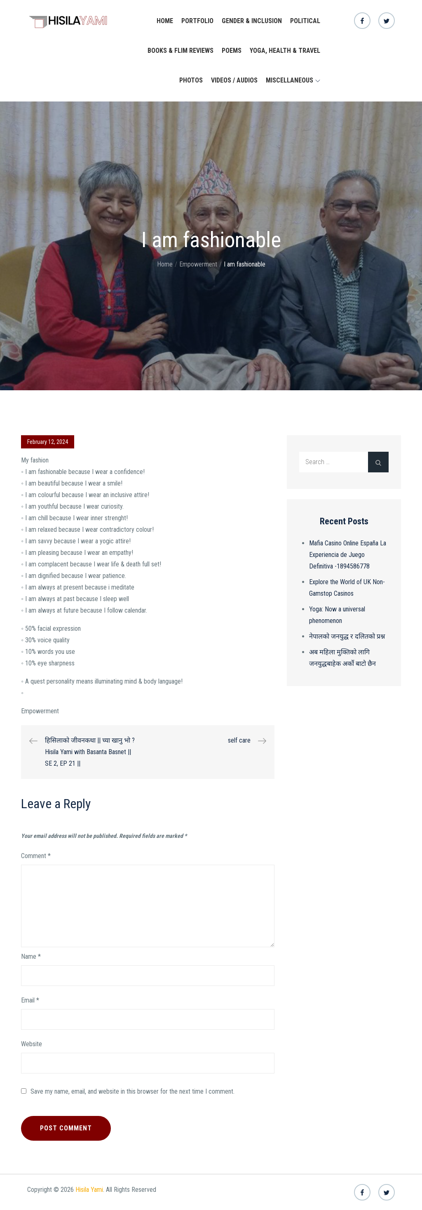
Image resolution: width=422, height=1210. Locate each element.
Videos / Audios (234, 80)
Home (165, 21)
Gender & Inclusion (252, 21)
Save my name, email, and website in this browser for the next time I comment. (132, 1091)
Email (30, 1000)
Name (31, 956)
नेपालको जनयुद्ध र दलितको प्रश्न (347, 636)
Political (305, 21)
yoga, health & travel (285, 50)
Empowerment (40, 711)
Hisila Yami (89, 1189)
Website (31, 1044)
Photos (191, 80)
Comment (36, 856)
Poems (231, 50)
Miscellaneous (293, 80)
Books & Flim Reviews (180, 50)
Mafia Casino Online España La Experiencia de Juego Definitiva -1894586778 (347, 554)
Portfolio (197, 21)
